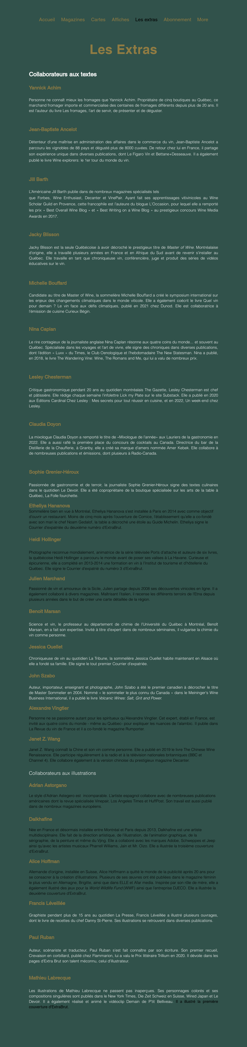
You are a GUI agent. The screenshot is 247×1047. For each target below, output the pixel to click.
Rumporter (135, 728)
